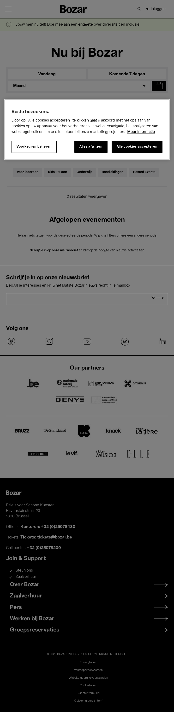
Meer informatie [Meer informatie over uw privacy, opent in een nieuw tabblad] (141, 131)
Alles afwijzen (90, 146)
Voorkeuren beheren (34, 146)
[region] (87, 129)
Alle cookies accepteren (137, 146)
